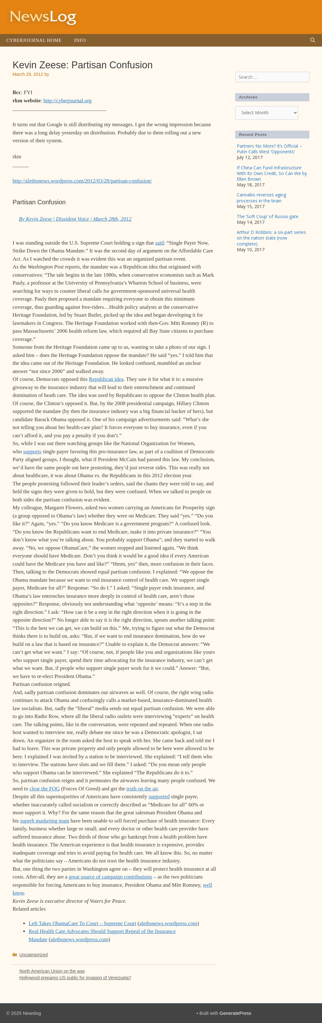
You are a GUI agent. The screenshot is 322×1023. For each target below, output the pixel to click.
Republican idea (106, 379)
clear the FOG (45, 789)
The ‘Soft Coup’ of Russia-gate (267, 216)
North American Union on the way (52, 971)
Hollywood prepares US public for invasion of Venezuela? (75, 977)
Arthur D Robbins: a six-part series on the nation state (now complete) (271, 237)
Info (80, 40)
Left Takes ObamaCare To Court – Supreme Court (82, 923)
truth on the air (142, 789)
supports (32, 452)
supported (158, 797)
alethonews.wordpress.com (168, 923)
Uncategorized (33, 954)
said (159, 243)
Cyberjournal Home (34, 40)
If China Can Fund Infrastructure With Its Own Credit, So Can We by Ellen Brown (272, 173)
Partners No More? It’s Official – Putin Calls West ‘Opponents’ (269, 149)
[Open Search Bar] (312, 40)
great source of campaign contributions (110, 877)
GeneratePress (235, 1013)
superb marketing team (44, 821)
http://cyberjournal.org (67, 101)
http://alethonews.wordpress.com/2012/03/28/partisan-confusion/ (82, 181)
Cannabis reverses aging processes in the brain (261, 197)
